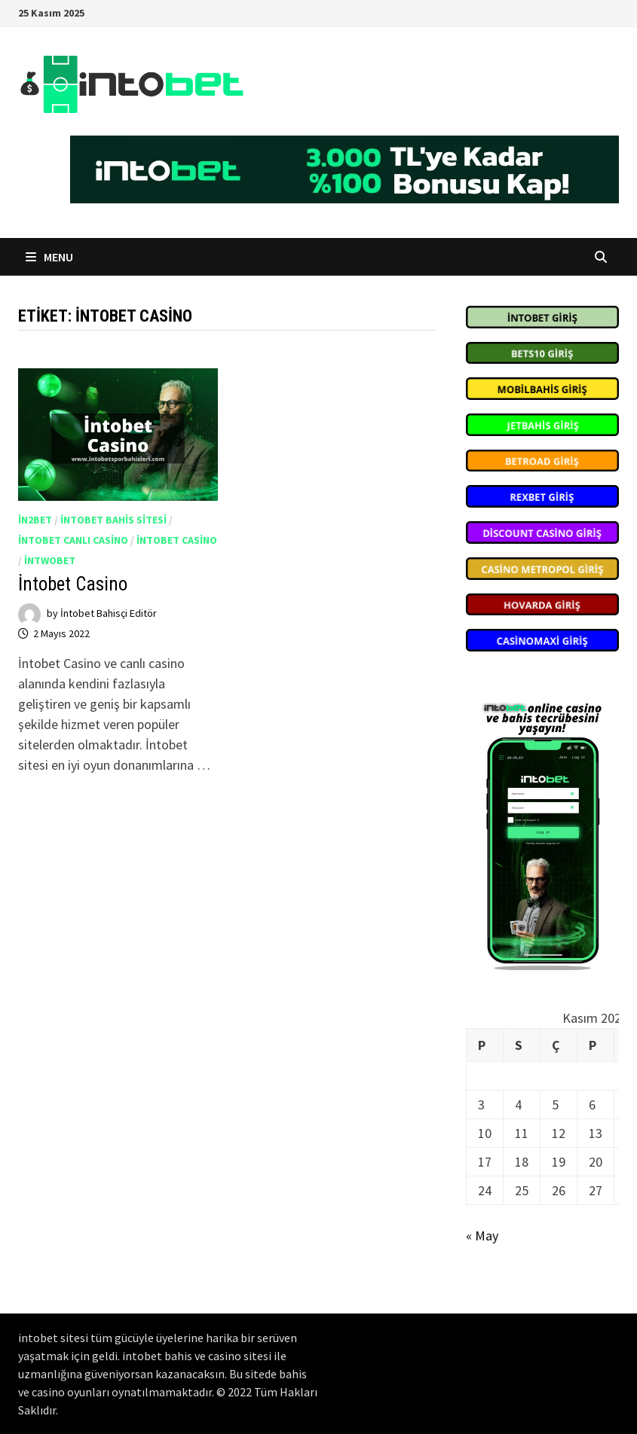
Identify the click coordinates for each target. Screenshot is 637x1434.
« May (482, 1235)
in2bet (35, 519)
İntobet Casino (72, 584)
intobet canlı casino (73, 540)
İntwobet (49, 560)
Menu (49, 256)
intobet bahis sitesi (113, 519)
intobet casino (176, 540)
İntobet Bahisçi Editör (108, 614)
